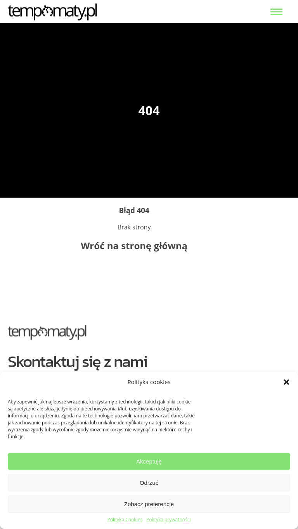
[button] (286, 382)
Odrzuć (149, 482)
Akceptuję (149, 461)
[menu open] (276, 12)
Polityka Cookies (124, 520)
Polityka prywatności (168, 520)
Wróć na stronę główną (134, 245)
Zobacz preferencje (149, 504)
